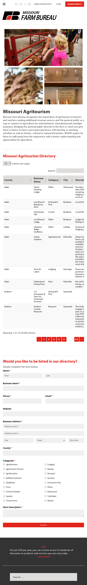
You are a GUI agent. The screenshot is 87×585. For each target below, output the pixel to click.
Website (7, 402)
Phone (11, 389)
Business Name (16, 377)
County (12, 441)
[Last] (64, 369)
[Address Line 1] (43, 420)
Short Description (17, 501)
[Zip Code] (76, 434)
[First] (23, 369)
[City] (18, 434)
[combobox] (50, 434)
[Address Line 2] (43, 427)
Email (53, 389)
